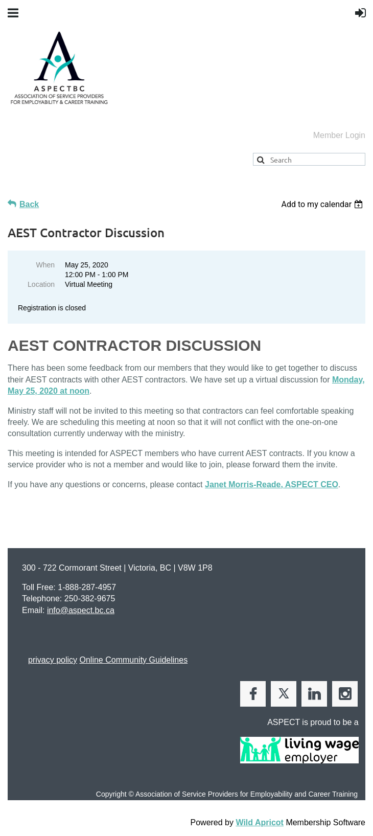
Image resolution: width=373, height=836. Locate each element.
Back (29, 204)
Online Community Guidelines (133, 660)
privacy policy (52, 660)
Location (41, 284)
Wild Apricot (259, 822)
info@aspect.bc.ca (80, 610)
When (45, 265)
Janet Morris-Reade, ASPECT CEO (271, 484)
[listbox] (323, 204)
